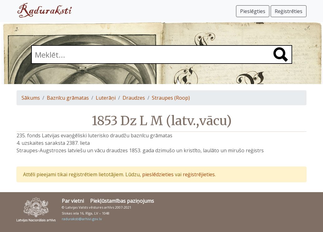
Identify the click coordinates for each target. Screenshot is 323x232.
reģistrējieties (199, 174)
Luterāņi (106, 97)
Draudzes (134, 97)
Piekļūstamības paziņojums (122, 200)
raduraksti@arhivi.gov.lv (82, 218)
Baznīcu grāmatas (68, 97)
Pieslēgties (252, 11)
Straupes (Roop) (171, 97)
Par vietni (73, 200)
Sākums (31, 97)
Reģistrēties (288, 11)
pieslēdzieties (158, 174)
